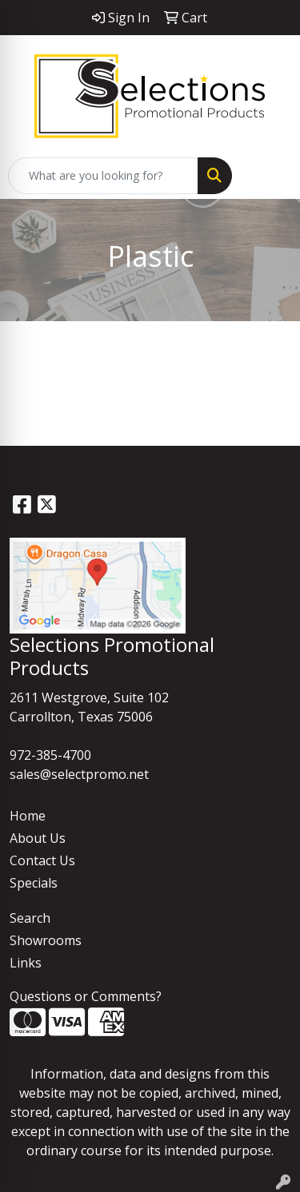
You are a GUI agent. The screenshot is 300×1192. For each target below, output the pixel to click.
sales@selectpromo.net (79, 774)
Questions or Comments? (86, 996)
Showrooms (46, 940)
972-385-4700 (50, 755)
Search (30, 918)
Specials (34, 883)
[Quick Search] (103, 175)
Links (26, 962)
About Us (38, 838)
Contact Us (42, 860)
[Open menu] (268, 176)
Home (28, 815)
